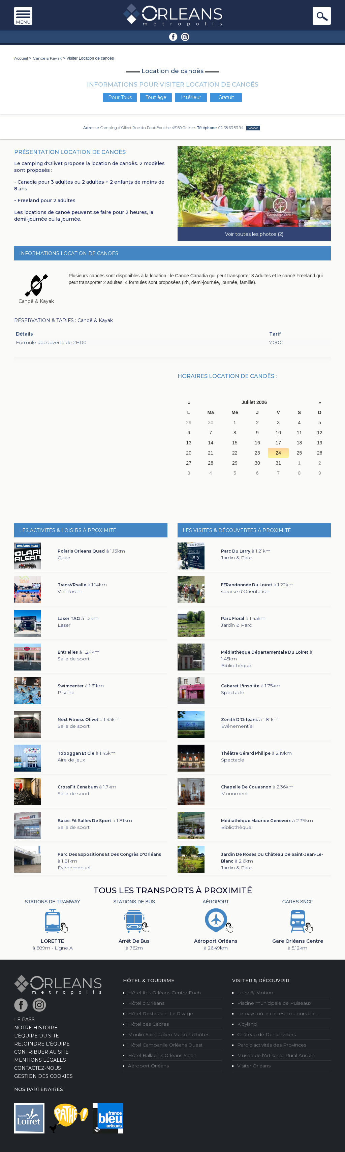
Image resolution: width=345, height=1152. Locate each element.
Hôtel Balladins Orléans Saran (162, 1055)
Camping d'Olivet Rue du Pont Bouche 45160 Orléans (148, 127)
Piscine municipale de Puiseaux (274, 1003)
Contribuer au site (41, 1052)
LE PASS (24, 1020)
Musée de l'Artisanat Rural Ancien (276, 1055)
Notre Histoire (36, 1028)
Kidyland (247, 1024)
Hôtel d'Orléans (146, 1003)
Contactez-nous (37, 1068)
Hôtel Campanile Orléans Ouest (165, 1045)
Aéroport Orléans (148, 1066)
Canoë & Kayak (47, 58)
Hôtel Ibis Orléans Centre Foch (164, 993)
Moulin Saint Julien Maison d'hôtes (168, 1034)
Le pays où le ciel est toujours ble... (278, 1013)
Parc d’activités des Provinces (271, 1045)
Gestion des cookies (43, 1076)
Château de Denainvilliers (266, 1034)
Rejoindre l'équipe (42, 1044)
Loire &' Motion (255, 993)
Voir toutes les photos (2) (254, 234)
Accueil (21, 58)
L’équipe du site (36, 1036)
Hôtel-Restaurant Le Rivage (160, 1013)
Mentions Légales (40, 1060)
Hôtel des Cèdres (148, 1024)
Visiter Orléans (254, 1066)
